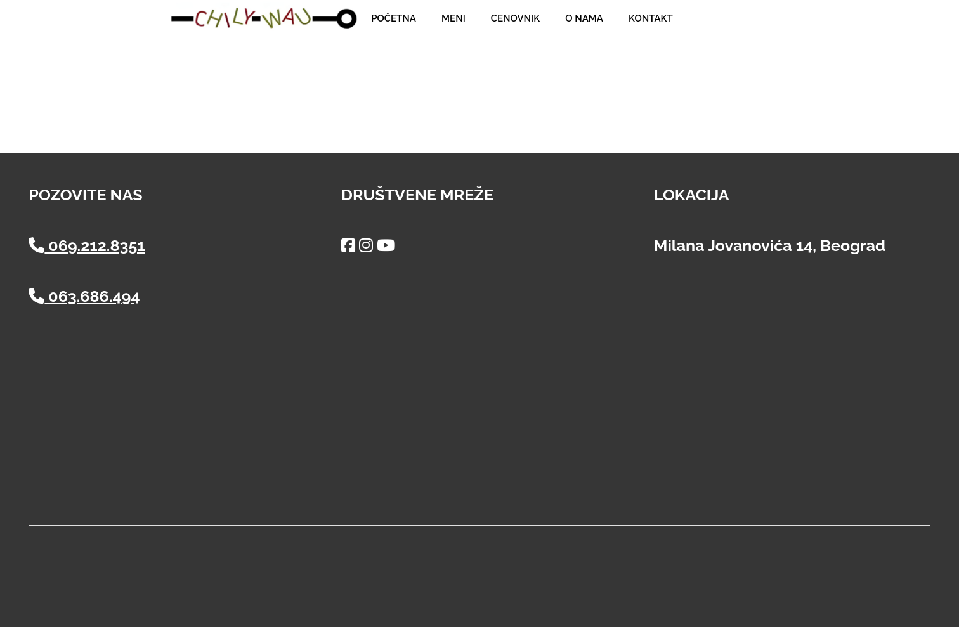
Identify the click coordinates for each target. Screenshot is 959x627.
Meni (453, 18)
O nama (584, 18)
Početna (393, 18)
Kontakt (651, 18)
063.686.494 (84, 296)
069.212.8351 (87, 245)
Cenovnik (515, 18)
